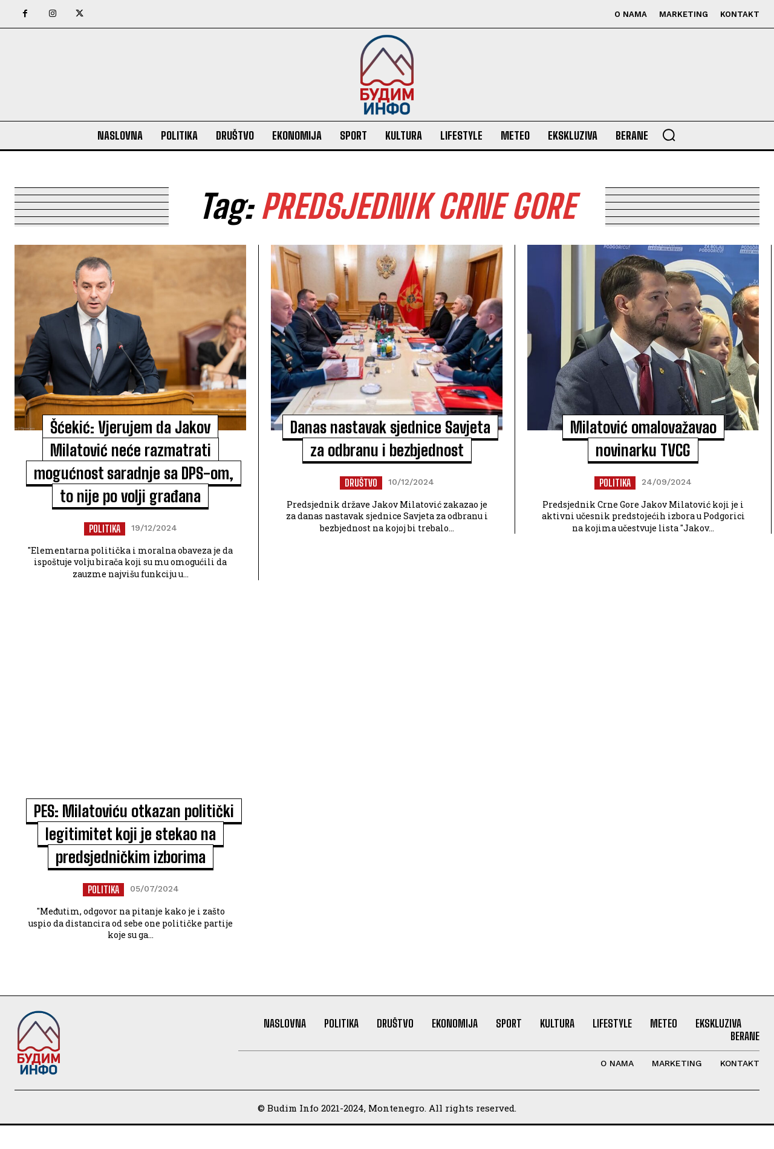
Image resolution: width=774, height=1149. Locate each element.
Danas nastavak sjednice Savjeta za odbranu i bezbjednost (387, 449)
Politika (104, 528)
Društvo (361, 505)
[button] (668, 134)
